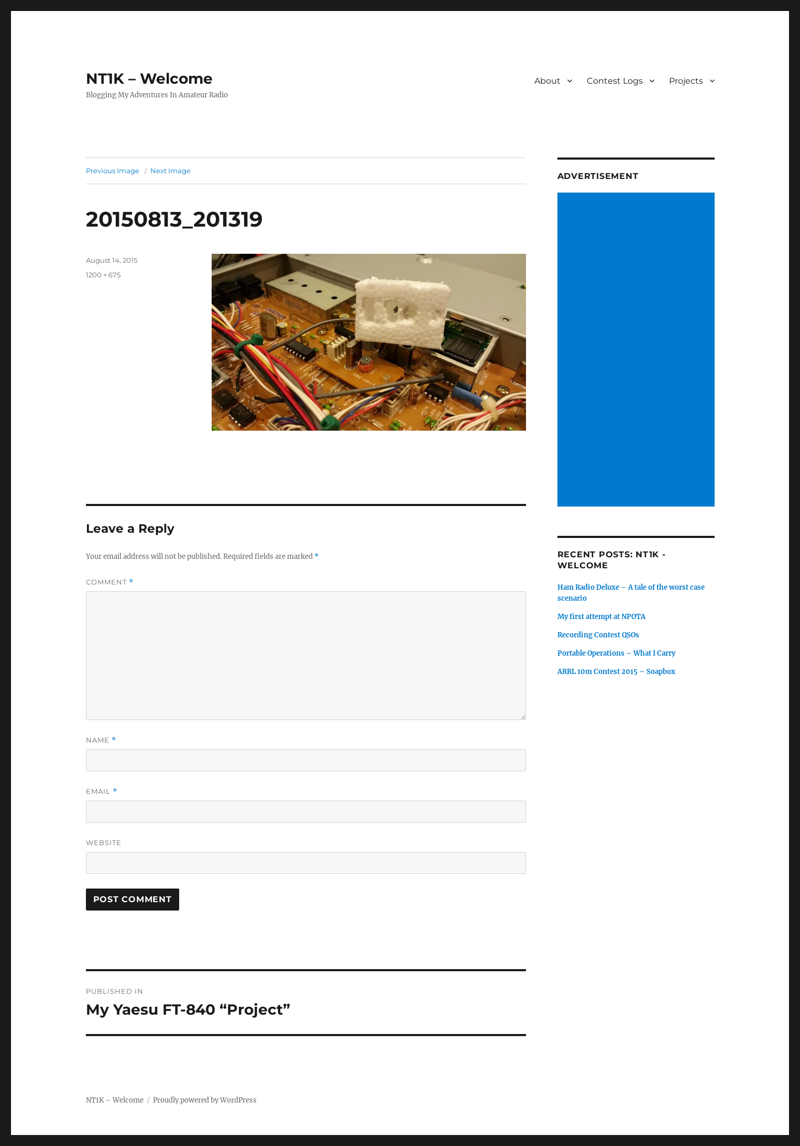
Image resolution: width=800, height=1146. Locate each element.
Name (101, 740)
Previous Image (112, 170)
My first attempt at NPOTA (601, 616)
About (547, 81)
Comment (110, 582)
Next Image (170, 170)
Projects (686, 81)
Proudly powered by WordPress (205, 1100)
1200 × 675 (103, 275)
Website (104, 842)
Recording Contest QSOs (598, 635)
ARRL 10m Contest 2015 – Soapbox (616, 671)
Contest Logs (615, 81)
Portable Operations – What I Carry (616, 653)
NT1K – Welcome (149, 78)
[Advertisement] (637, 351)
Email (101, 791)
